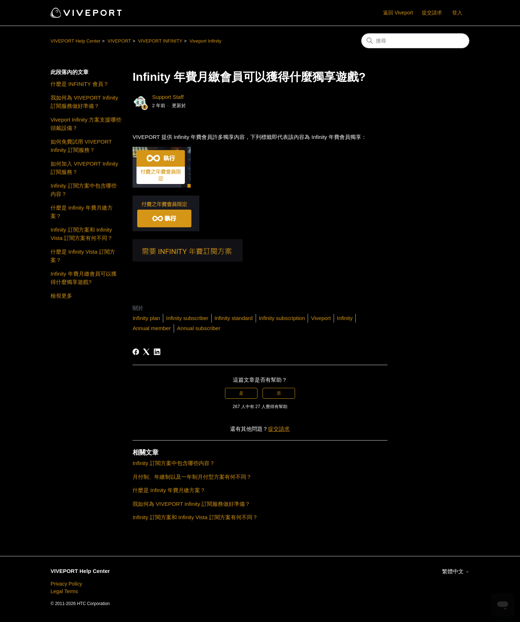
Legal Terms (64, 591)
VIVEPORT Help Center (75, 41)
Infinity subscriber (187, 318)
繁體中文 (455, 571)
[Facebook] (136, 352)
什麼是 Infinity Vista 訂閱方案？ (83, 256)
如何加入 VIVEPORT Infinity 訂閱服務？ (84, 168)
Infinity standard (233, 318)
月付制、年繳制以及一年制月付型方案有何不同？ (192, 477)
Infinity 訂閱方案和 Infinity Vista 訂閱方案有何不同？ (82, 234)
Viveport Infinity (205, 41)
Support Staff (167, 97)
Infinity (344, 318)
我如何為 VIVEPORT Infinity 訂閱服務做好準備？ (84, 102)
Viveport (321, 318)
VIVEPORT (119, 41)
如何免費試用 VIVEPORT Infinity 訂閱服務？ (81, 146)
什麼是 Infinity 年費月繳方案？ (82, 212)
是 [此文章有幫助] (241, 393)
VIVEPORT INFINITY (160, 41)
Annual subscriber (198, 328)
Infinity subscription (282, 318)
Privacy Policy (66, 584)
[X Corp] (146, 352)
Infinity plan (146, 318)
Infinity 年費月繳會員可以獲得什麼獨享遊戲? (84, 278)
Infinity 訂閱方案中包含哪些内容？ (84, 190)
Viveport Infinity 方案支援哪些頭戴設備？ (86, 124)
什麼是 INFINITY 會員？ (80, 84)
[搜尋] (415, 41)
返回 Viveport (398, 13)
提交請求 (432, 13)
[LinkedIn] (157, 352)
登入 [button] (457, 13)
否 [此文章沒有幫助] (279, 393)
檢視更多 (61, 296)
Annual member (152, 328)
